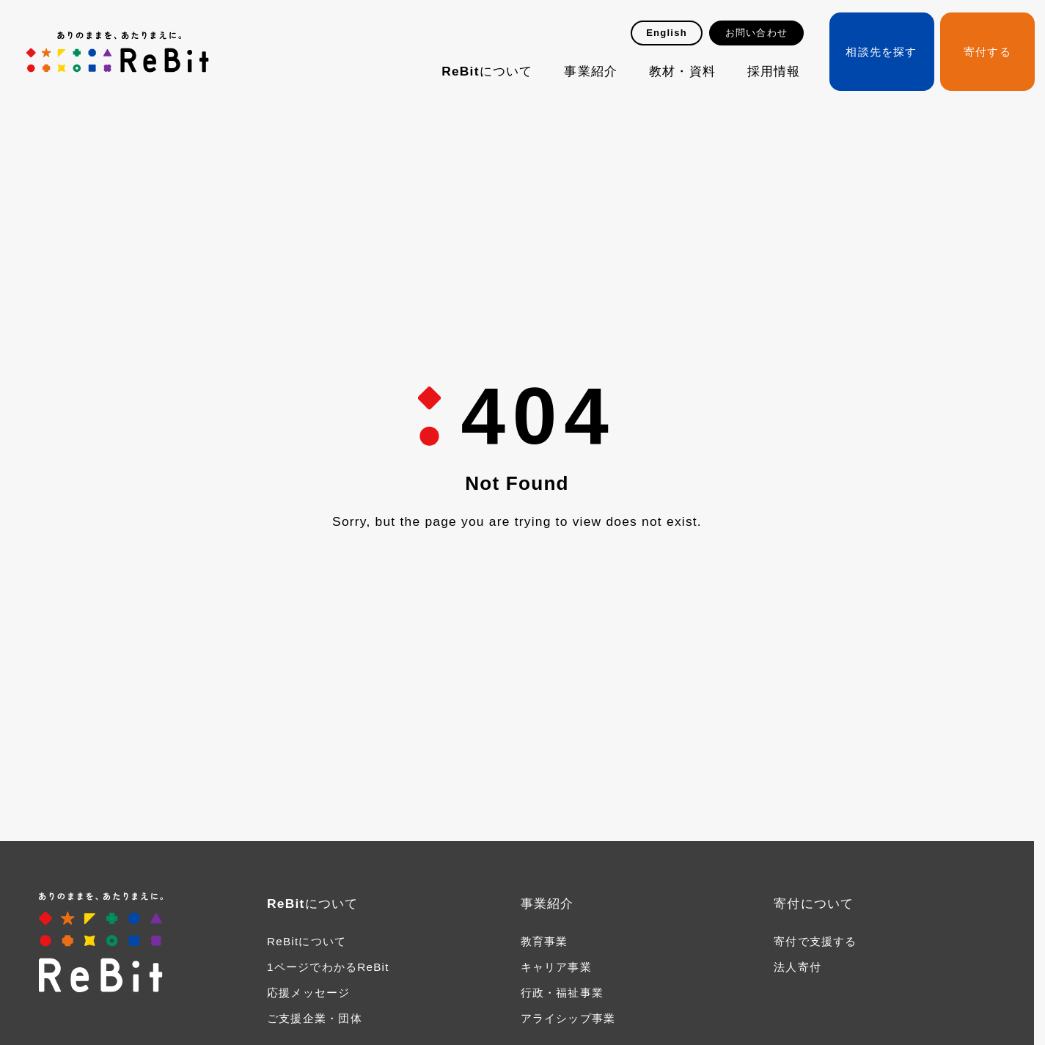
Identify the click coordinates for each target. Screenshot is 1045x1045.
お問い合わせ (756, 32)
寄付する (987, 51)
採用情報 (774, 71)
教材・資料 (682, 71)
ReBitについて (486, 71)
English (666, 32)
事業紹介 (590, 71)
